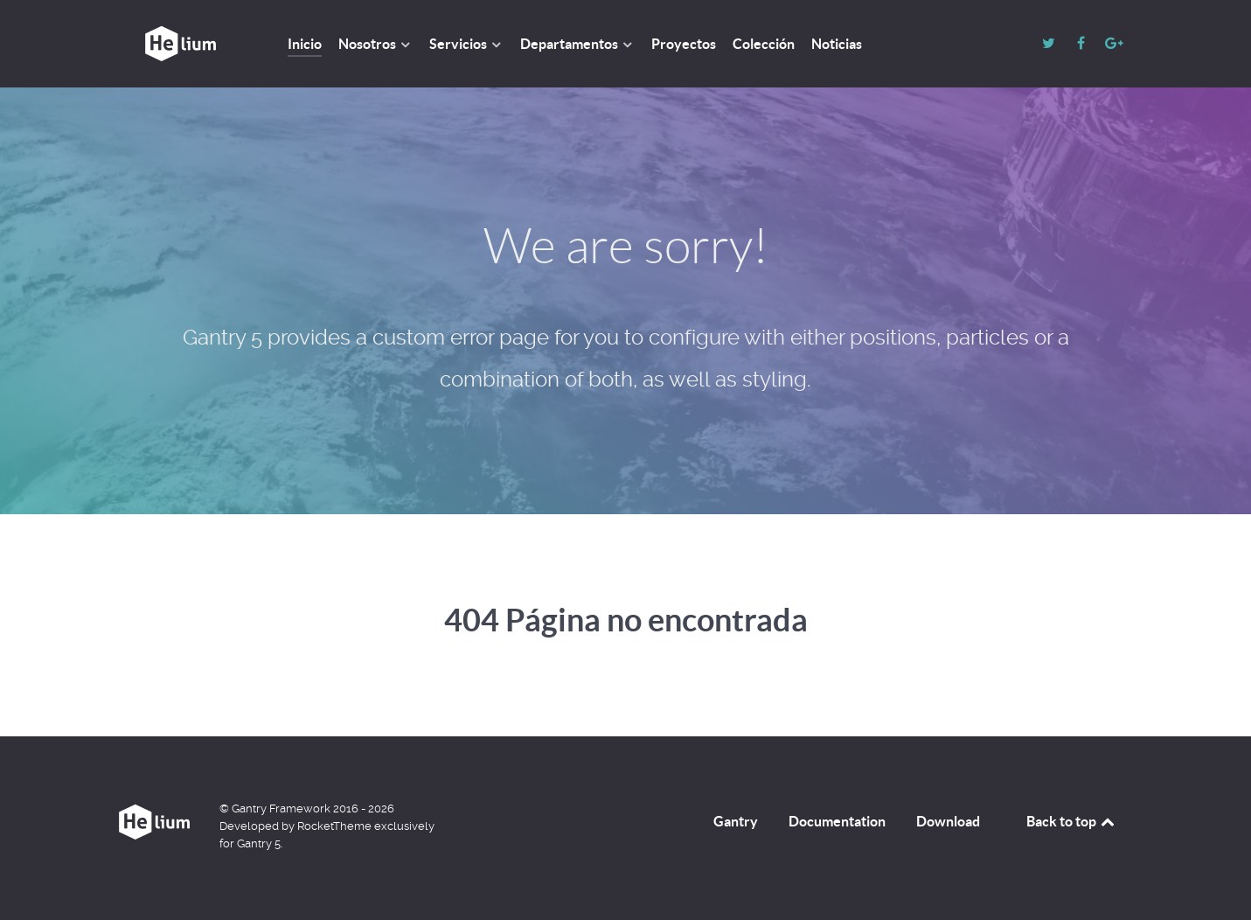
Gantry (735, 821)
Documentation (837, 821)
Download (948, 821)
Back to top (1071, 821)
